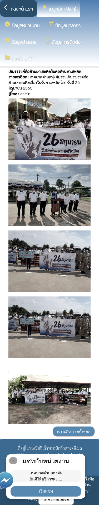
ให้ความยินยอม (56, 499)
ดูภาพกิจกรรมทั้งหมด (73, 431)
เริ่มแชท (46, 491)
